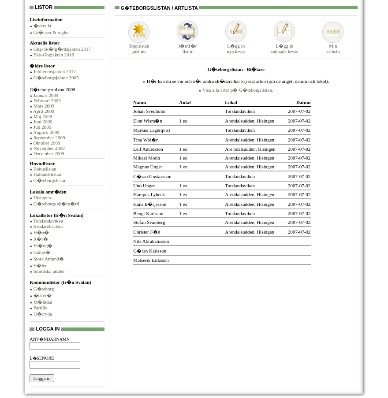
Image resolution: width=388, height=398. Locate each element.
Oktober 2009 (47, 142)
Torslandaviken (48, 220)
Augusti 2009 (46, 132)
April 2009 (43, 111)
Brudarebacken (48, 226)
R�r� (41, 239)
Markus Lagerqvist (151, 130)
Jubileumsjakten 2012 (55, 71)
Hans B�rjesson (149, 204)
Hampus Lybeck (149, 194)
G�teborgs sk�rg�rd (56, 203)
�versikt (43, 25)
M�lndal (43, 302)
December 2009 (49, 153)
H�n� (41, 232)
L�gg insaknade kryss (284, 46)
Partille (41, 307)
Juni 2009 (43, 121)
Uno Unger (144, 185)
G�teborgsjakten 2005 (56, 77)
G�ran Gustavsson (152, 176)
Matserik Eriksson (150, 260)
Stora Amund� (49, 258)
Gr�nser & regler (51, 32)
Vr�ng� (42, 245)
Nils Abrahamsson (151, 241)
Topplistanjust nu (139, 46)
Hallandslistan (47, 174)
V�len (40, 265)
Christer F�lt (146, 231)
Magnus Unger (147, 166)
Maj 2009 (43, 116)
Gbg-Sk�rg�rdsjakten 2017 (62, 49)
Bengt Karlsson (148, 213)
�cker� (43, 295)
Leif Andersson (148, 149)
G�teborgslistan (50, 180)
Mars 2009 (44, 105)
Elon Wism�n (147, 120)
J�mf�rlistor (187, 46)
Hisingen (42, 197)
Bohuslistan (45, 168)
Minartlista (333, 46)
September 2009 (49, 137)
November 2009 (49, 148)
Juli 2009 (43, 127)
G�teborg (44, 288)
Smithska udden (49, 271)
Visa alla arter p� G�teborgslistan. (237, 90)
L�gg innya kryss (236, 46)
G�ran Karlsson (149, 250)
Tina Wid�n (145, 139)
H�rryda (43, 313)
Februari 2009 (47, 100)
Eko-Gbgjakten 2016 (54, 54)
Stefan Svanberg (149, 222)
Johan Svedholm (149, 111)
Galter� (42, 252)
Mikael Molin (146, 157)
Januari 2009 (46, 95)
